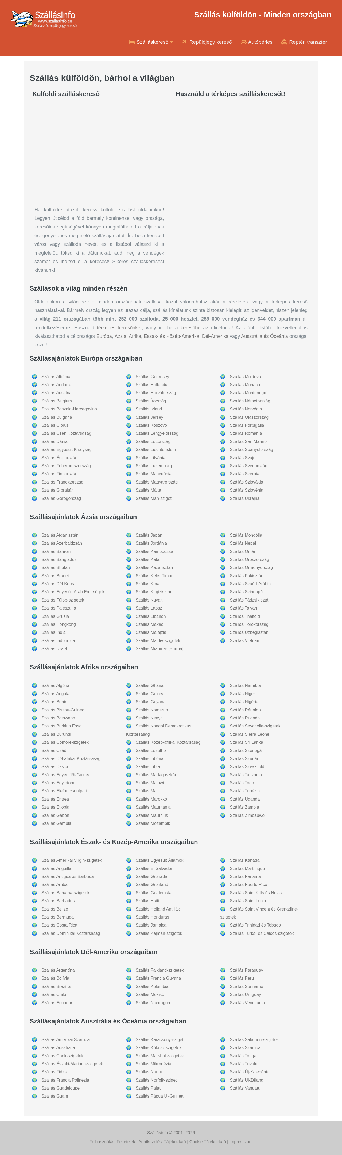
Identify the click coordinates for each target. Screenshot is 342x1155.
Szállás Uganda (245, 799)
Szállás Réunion (245, 710)
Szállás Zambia (244, 807)
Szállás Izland (149, 409)
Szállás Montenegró (248, 392)
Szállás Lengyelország (157, 433)
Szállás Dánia (54, 441)
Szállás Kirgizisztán (154, 592)
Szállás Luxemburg (154, 466)
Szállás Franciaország (62, 482)
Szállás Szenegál (246, 750)
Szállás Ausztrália (58, 1047)
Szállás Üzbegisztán (249, 632)
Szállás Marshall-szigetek (160, 1056)
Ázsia (120, 336)
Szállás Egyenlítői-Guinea (65, 775)
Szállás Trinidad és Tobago (255, 925)
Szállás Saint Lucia (248, 901)
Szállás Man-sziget (154, 498)
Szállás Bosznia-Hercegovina (69, 409)
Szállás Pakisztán (246, 575)
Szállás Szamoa (245, 1047)
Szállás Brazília (56, 986)
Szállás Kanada (244, 860)
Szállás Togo (242, 783)
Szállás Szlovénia (246, 490)
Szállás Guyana (151, 701)
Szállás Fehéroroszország (66, 466)
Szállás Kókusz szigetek (159, 1047)
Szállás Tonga (243, 1056)
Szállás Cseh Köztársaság (66, 433)
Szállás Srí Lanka (246, 742)
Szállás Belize (54, 909)
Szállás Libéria (150, 758)
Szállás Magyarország (157, 482)
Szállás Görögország (61, 498)
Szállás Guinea (150, 693)
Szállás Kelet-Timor (154, 575)
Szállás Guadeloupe (60, 1088)
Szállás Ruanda (245, 718)
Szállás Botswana (58, 718)
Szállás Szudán (244, 758)
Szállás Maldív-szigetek (158, 640)
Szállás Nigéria (244, 701)
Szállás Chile (53, 994)
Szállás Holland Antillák (158, 909)
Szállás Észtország (59, 458)
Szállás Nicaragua (153, 1002)
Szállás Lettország (153, 441)
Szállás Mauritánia (153, 807)
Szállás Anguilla (56, 868)
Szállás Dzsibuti (56, 766)
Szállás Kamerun (152, 710)
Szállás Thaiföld (245, 616)
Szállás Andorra (56, 384)
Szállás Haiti (147, 901)
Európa (104, 336)
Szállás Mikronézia (153, 1064)
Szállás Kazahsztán (154, 567)
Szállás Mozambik (153, 823)
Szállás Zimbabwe (247, 815)
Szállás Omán (243, 551)
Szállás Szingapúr (247, 592)
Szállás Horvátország (156, 392)
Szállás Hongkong (58, 624)
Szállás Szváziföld (247, 766)
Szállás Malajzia (151, 632)
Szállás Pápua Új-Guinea (160, 1096)
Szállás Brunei (55, 575)
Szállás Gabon (55, 815)
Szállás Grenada (151, 876)
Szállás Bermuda (57, 917)
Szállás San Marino (248, 441)
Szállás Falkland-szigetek (160, 970)
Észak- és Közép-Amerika (171, 336)
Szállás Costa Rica (59, 925)
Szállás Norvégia (246, 409)
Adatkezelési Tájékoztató (162, 1142)
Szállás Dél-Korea (58, 584)
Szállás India (53, 632)
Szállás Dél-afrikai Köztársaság (70, 758)
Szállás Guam (54, 1096)
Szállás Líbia (148, 766)
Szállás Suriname (246, 986)
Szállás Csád (53, 750)
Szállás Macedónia (154, 474)
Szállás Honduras (152, 917)
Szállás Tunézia (245, 791)
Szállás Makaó (150, 624)
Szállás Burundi (56, 734)
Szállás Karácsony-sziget (160, 1039)
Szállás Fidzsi (54, 1072)
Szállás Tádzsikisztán (250, 600)
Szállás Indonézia (58, 640)
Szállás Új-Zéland (246, 1080)
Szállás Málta (148, 490)
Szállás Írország (151, 401)
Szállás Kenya (149, 718)
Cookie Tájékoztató (207, 1142)
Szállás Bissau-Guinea (62, 710)
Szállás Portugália (247, 425)
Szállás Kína (148, 584)
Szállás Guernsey (152, 376)
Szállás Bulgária (56, 417)
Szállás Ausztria (56, 392)
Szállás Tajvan (243, 608)
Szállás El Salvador (154, 868)
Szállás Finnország (59, 474)
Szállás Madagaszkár (156, 775)
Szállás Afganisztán (60, 535)
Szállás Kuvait (149, 600)
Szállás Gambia (56, 823)
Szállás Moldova (245, 376)
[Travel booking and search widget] (242, 192)
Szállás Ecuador (56, 1002)
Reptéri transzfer (304, 42)
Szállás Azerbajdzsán (61, 543)
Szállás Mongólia (246, 535)
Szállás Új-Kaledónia (249, 1072)
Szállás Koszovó (151, 425)
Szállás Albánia (56, 376)
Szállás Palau (149, 1088)
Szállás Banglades (59, 559)
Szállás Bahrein (56, 551)
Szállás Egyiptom (57, 783)
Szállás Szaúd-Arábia (250, 584)
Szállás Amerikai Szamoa (65, 1039)
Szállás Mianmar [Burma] (160, 648)
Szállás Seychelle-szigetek (255, 726)
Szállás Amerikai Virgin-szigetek (71, 860)
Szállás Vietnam (245, 640)
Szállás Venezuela (247, 1002)
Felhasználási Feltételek (112, 1142)
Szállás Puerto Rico (248, 884)
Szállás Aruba (54, 884)
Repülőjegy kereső (206, 42)
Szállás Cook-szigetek (62, 1056)
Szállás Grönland (152, 884)
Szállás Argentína (58, 970)
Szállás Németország (250, 401)
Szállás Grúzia (55, 616)
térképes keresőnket (119, 327)
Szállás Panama (245, 876)
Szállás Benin (54, 701)
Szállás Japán (149, 535)
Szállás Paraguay (246, 970)
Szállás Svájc (242, 458)
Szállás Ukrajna (244, 498)
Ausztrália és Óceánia (264, 336)
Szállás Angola (55, 693)
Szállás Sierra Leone (249, 734)
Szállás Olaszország (249, 417)
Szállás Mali (147, 791)
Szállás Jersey (149, 417)
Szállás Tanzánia (246, 775)
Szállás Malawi (150, 783)
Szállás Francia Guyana (158, 978)
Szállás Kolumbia (152, 986)
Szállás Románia (246, 433)
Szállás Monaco (245, 384)
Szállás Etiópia (55, 807)
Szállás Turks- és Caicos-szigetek (262, 933)
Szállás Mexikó (150, 994)
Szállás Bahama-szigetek (65, 893)
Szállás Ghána (150, 685)
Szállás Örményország (251, 567)
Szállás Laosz (149, 608)
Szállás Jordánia (151, 543)
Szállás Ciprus (55, 425)
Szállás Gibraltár (57, 490)
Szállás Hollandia (152, 384)
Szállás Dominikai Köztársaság (70, 933)
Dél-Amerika (215, 336)
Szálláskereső (151, 42)
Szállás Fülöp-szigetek (62, 600)
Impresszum (241, 1142)
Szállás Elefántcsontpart (64, 791)
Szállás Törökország (249, 624)
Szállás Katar (148, 559)
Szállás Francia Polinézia (65, 1080)
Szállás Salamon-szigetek (254, 1039)
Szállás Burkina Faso (61, 726)
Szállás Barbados (58, 901)
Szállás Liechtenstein (156, 449)
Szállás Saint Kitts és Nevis (256, 893)
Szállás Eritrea (55, 799)
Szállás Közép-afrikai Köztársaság (168, 742)
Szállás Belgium (56, 401)
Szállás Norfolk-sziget (156, 1080)
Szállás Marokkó (151, 799)
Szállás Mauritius (152, 815)
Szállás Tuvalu (243, 1064)
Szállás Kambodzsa (154, 551)
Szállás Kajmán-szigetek (159, 933)
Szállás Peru (242, 978)
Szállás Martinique (247, 868)
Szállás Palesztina (58, 608)
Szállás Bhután (55, 567)
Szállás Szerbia (244, 474)
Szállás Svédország (248, 466)
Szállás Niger (242, 693)
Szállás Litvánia (150, 458)
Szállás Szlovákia (246, 482)
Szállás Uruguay (245, 994)
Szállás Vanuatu (245, 1088)
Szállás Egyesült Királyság (66, 449)
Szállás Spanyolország (251, 449)
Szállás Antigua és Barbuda (67, 876)
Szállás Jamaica (151, 925)
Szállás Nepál (243, 543)
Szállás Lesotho (151, 750)
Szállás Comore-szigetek (65, 742)
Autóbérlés (256, 42)
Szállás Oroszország (249, 559)
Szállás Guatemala (154, 893)
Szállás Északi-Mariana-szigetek (72, 1064)
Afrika (135, 336)
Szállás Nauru (149, 1072)
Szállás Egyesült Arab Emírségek (72, 592)
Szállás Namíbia (245, 685)
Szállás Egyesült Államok (160, 860)
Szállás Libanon (151, 616)
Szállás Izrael (54, 648)
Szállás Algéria (55, 685)
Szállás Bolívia (55, 978)
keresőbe (190, 327)
